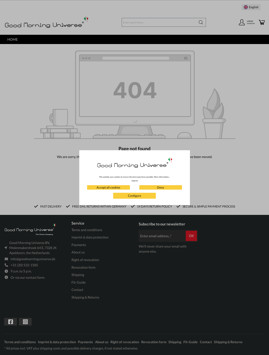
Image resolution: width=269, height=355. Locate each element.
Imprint (135, 181)
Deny (160, 187)
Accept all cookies (108, 187)
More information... (162, 177)
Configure (134, 195)
